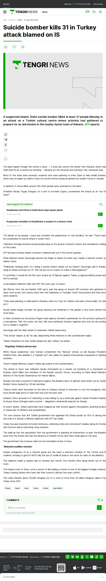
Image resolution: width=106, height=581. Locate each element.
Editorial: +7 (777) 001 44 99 (77, 4)
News (45, 12)
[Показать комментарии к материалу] (5, 159)
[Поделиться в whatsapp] (5, 134)
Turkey (7, 488)
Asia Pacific (57, 488)
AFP (87, 124)
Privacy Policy (28, 568)
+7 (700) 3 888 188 (51, 557)
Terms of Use (19, 568)
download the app (41, 569)
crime (35, 488)
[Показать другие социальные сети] (5, 150)
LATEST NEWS (9, 577)
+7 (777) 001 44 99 (19, 557)
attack (45, 488)
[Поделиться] (22, 47)
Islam (26, 488)
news (17, 488)
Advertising (98, 4)
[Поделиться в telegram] (5, 139)
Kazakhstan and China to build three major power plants (35, 210)
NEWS (6, 4)
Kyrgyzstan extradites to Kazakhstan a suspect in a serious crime (39, 221)
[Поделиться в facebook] (5, 145)
